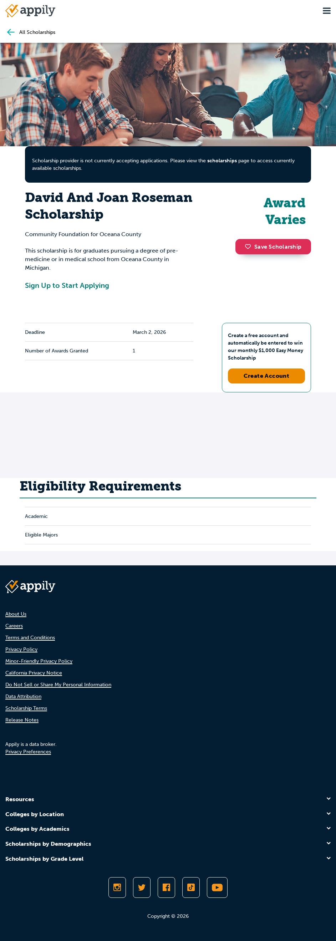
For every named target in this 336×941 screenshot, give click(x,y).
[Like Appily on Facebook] (166, 887)
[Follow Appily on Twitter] (142, 887)
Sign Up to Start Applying (67, 285)
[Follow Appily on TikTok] (191, 887)
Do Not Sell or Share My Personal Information (58, 685)
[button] (249, 246)
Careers (14, 626)
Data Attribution (23, 696)
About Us (15, 614)
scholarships (222, 161)
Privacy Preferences (28, 752)
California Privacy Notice (33, 673)
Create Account (267, 375)
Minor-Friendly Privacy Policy (38, 661)
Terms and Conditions (30, 638)
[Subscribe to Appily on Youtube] (217, 887)
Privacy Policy (21, 649)
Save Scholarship (273, 246)
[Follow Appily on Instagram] (117, 887)
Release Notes (22, 720)
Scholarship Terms (26, 708)
